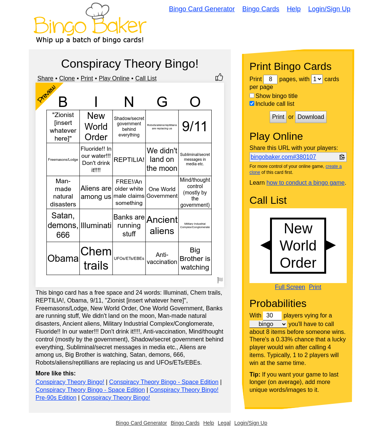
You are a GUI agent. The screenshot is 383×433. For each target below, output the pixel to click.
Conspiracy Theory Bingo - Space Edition (163, 382)
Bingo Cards (260, 9)
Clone (67, 78)
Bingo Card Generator (202, 9)
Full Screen (290, 287)
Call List (146, 78)
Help (294, 9)
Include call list (271, 104)
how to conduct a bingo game (305, 182)
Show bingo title (273, 96)
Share (45, 78)
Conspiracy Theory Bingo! (70, 382)
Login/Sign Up (329, 9)
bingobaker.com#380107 (283, 157)
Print (87, 78)
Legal (224, 423)
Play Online (114, 78)
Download (310, 117)
